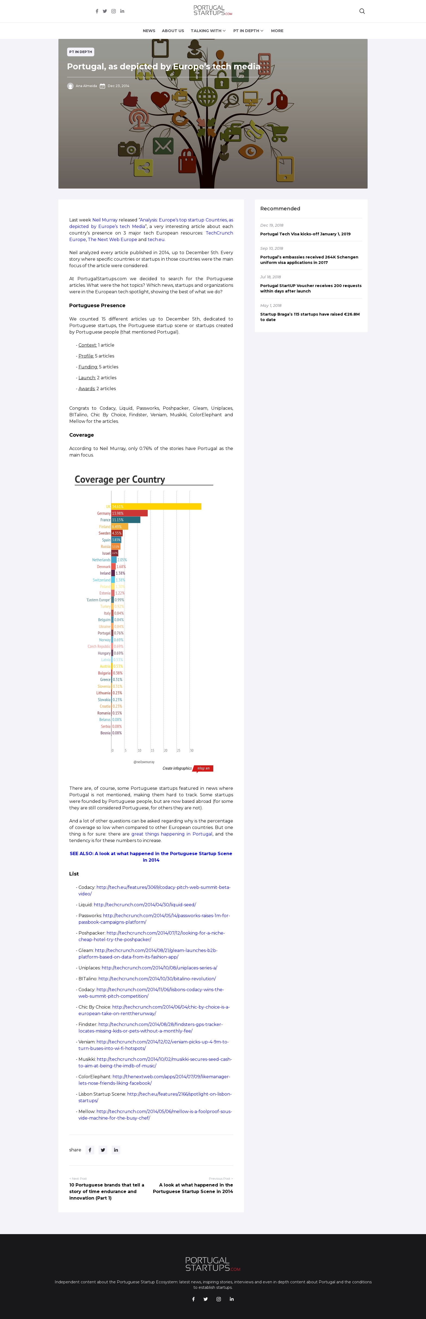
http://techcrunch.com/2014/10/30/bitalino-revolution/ (157, 978)
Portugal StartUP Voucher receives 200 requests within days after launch (311, 288)
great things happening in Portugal (171, 834)
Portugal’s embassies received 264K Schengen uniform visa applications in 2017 (309, 260)
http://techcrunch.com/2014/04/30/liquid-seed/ (145, 904)
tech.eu (156, 239)
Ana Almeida (86, 86)
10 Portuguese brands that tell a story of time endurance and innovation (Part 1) (106, 1191)
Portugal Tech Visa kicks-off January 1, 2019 (305, 234)
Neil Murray (105, 220)
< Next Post (78, 1178)
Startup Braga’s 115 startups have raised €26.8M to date (310, 317)
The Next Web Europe (112, 239)
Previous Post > (221, 1178)
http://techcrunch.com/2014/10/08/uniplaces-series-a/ (159, 967)
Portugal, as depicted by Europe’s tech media (164, 66)
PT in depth (80, 52)
